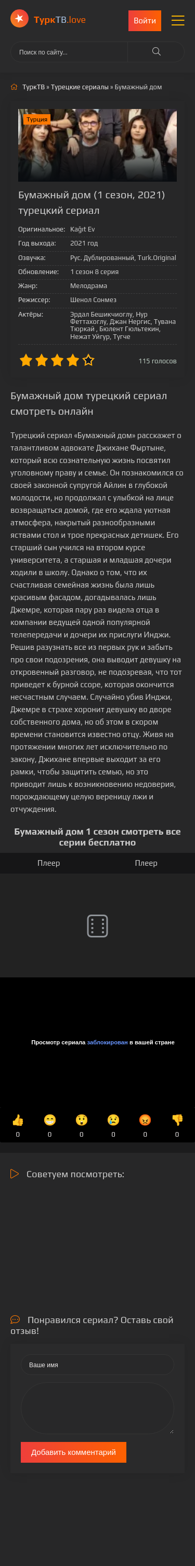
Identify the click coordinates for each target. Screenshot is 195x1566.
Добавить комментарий (73, 1452)
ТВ (60, 19)
